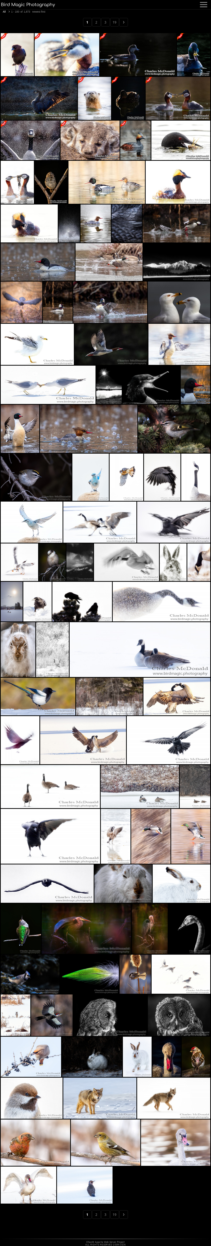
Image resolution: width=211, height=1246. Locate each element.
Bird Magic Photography (28, 4)
